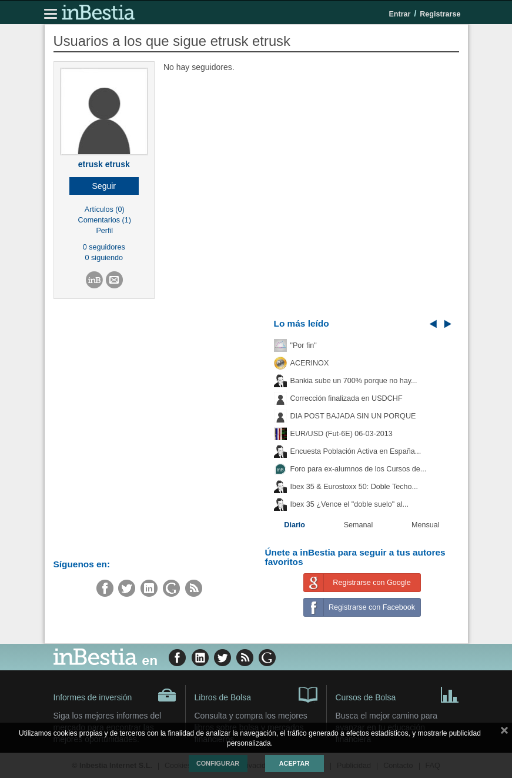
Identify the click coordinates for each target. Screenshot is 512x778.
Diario (294, 525)
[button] (104, 186)
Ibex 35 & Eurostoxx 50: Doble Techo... (354, 487)
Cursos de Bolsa (397, 694)
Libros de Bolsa (256, 694)
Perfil (104, 231)
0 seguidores (104, 247)
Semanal (358, 525)
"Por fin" (303, 345)
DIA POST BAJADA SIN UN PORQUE (353, 416)
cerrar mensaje (504, 733)
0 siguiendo (104, 258)
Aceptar (294, 763)
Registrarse (440, 14)
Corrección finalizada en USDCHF (346, 398)
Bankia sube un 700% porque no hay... (353, 381)
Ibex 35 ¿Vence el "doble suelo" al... (349, 504)
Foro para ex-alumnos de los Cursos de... (358, 469)
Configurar (217, 763)
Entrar (399, 14)
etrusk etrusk (104, 164)
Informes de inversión (114, 695)
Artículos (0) (105, 209)
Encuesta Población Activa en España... (355, 451)
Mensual (425, 525)
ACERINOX (309, 363)
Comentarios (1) (104, 220)
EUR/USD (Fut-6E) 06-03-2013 (341, 434)
